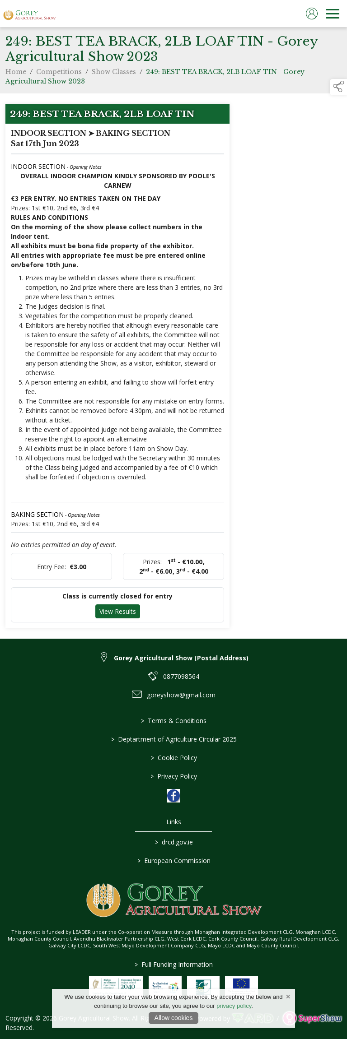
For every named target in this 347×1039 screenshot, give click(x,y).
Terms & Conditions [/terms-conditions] (173, 720)
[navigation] (332, 13)
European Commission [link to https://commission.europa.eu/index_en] (173, 860)
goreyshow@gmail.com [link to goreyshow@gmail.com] (181, 695)
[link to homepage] (29, 13)
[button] (338, 87)
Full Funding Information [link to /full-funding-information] (174, 964)
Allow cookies (174, 1017)
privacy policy (233, 1005)
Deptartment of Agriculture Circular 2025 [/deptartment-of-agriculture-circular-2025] (173, 739)
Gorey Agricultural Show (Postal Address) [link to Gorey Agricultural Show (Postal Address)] (181, 658)
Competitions (59, 74)
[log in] (312, 13)
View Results (117, 613)
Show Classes (114, 74)
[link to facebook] (173, 795)
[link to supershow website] (312, 1018)
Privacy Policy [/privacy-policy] (173, 776)
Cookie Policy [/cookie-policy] (173, 757)
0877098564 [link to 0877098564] (181, 676)
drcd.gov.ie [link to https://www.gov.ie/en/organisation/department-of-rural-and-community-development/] (173, 842)
